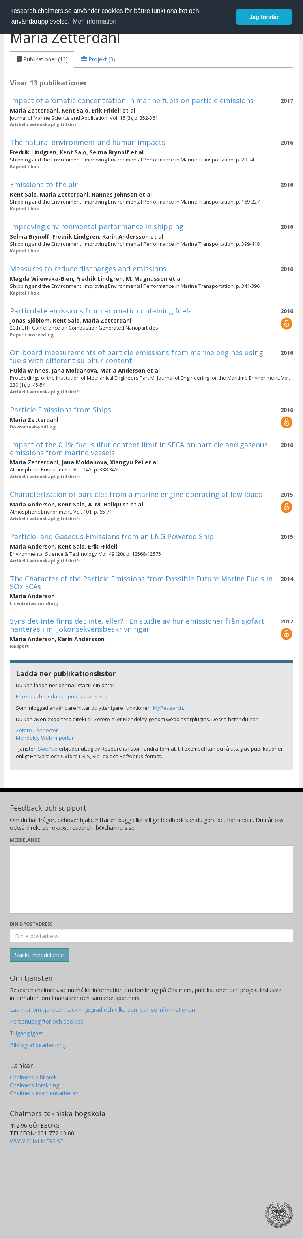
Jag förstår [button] (264, 17)
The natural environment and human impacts (87, 142)
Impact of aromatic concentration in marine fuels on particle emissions (132, 100)
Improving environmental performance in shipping (96, 226)
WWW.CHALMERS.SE (36, 1141)
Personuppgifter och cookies (46, 1021)
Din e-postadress (31, 924)
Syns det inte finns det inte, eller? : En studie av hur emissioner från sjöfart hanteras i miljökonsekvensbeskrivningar (137, 625)
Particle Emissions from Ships (60, 409)
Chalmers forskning (34, 1085)
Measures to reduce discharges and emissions (88, 268)
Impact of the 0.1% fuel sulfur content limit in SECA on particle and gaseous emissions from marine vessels (139, 448)
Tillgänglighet (26, 1033)
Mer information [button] (94, 21)
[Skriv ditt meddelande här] (151, 879)
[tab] (42, 59)
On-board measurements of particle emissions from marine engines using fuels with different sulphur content (136, 356)
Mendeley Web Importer (45, 737)
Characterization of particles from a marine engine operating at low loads (136, 494)
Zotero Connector (37, 730)
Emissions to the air (44, 184)
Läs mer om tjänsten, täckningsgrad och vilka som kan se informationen (102, 1009)
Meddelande (25, 840)
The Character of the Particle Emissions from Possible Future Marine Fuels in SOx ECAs (141, 582)
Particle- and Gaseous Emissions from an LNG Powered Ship (112, 536)
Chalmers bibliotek (33, 1077)
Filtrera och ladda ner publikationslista (61, 696)
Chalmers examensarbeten (44, 1093)
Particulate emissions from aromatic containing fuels (101, 310)
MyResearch (168, 707)
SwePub (48, 748)
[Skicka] (39, 955)
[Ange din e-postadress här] (151, 935)
